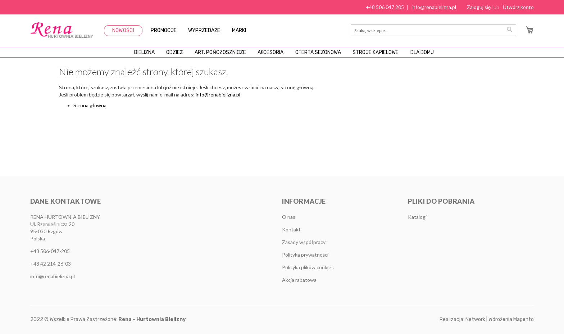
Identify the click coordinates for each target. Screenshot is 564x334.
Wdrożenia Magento (511, 319)
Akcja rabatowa (299, 280)
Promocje (164, 30)
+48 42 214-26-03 (50, 264)
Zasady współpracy (304, 242)
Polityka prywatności (305, 255)
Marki (239, 30)
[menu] (282, 57)
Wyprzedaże (204, 30)
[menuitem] (113, 57)
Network (475, 319)
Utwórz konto (518, 7)
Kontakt (291, 229)
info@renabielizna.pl (433, 7)
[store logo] (61, 30)
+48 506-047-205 (50, 251)
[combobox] (433, 30)
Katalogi (417, 217)
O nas (288, 217)
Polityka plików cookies (308, 267)
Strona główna (89, 116)
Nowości (123, 30)
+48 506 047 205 (385, 7)
